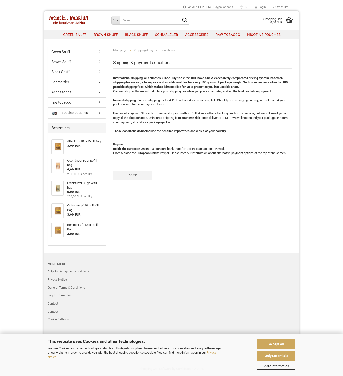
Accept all (276, 344)
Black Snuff (136, 35)
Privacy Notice (57, 280)
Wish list (280, 7)
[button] (244, 7)
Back (133, 176)
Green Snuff (74, 35)
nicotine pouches (264, 35)
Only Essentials (276, 356)
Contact (53, 304)
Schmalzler (166, 35)
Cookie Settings (58, 320)
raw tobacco (228, 35)
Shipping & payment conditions (68, 272)
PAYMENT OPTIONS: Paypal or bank (208, 7)
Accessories (196, 35)
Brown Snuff (106, 35)
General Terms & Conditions (66, 288)
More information (276, 366)
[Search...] (115, 20)
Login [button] (260, 7)
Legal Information (59, 296)
